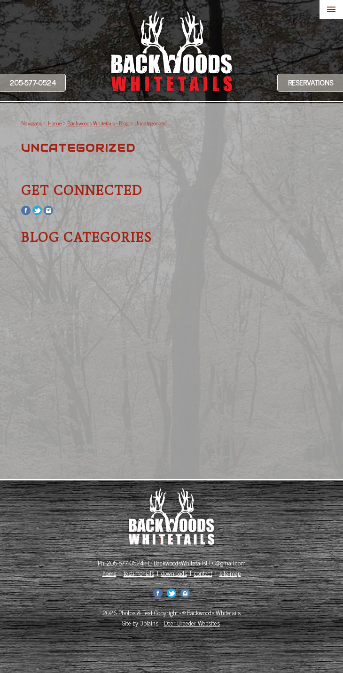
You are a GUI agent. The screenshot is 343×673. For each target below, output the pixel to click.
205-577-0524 (32, 82)
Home (55, 123)
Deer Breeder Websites (192, 623)
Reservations (310, 82)
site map (230, 573)
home (109, 573)
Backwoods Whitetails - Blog (98, 123)
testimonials (139, 573)
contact (203, 573)
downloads (174, 573)
